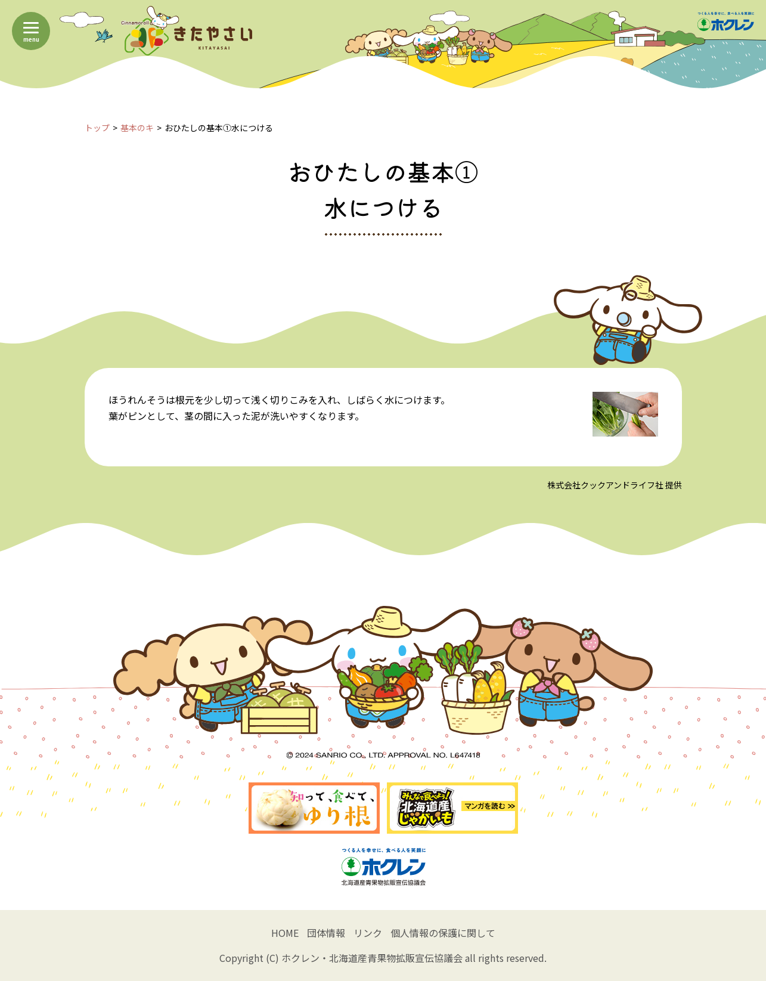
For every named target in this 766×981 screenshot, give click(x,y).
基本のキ (137, 128)
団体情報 (326, 933)
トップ (97, 128)
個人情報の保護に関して (442, 933)
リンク (367, 933)
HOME (285, 933)
